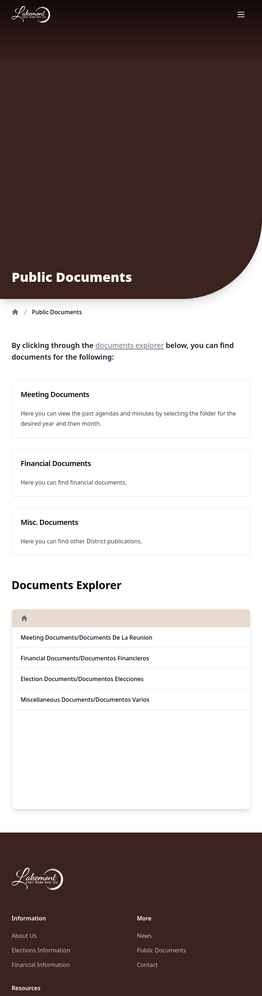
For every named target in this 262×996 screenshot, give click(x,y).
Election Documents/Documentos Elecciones (82, 679)
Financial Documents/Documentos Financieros (85, 658)
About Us (24, 936)
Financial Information (41, 965)
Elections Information (41, 950)
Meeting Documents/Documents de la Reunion (87, 637)
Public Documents (161, 950)
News (144, 936)
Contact (147, 965)
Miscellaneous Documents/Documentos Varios (85, 700)
